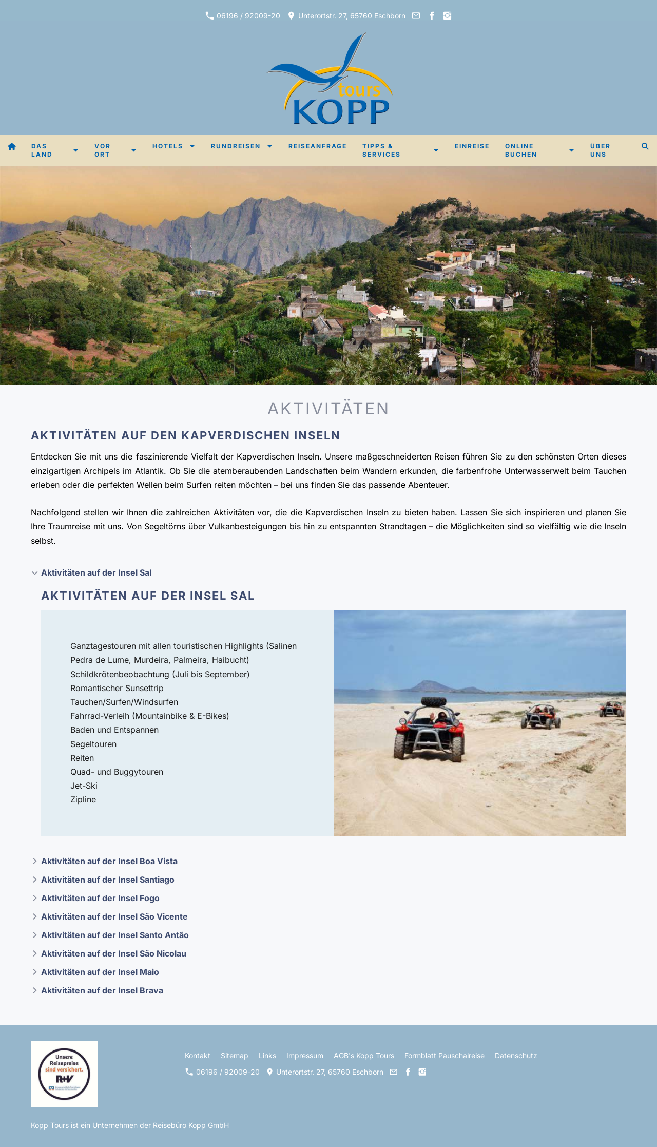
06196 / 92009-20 (242, 15)
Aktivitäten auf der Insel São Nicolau (113, 953)
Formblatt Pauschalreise (444, 1055)
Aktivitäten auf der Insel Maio (100, 972)
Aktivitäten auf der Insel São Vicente (114, 916)
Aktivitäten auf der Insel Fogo (100, 898)
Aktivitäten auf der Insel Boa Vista (109, 861)
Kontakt (197, 1055)
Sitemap (234, 1055)
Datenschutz (516, 1055)
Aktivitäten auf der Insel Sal (96, 572)
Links (267, 1055)
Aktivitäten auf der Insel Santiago (108, 879)
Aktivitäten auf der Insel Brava (102, 990)
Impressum (304, 1055)
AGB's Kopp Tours (364, 1055)
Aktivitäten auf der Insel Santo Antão (115, 935)
